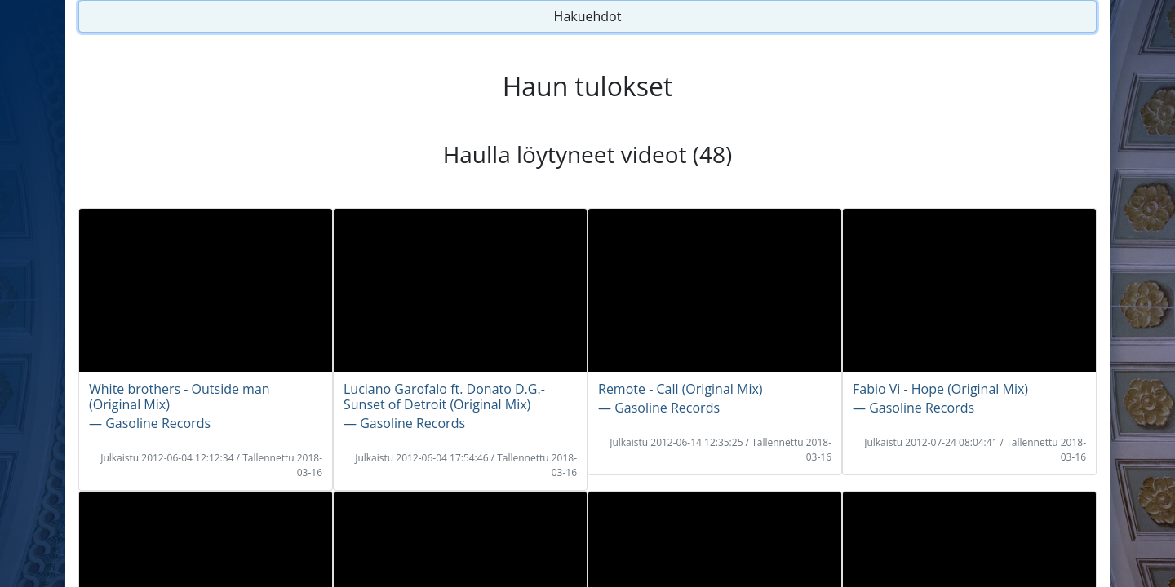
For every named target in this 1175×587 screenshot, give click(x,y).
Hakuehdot (588, 16)
